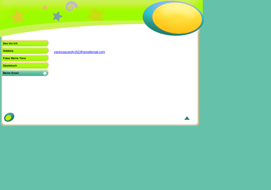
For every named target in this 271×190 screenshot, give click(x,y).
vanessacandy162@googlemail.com (79, 52)
